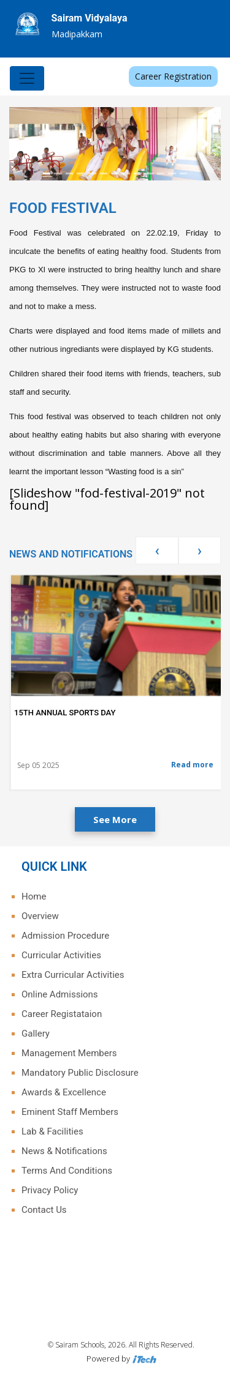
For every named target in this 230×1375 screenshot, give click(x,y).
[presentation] (157, 550)
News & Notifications (64, 1151)
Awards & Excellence (63, 1092)
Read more (192, 764)
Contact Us (44, 1209)
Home (33, 896)
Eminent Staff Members (69, 1111)
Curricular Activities (61, 955)
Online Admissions (59, 994)
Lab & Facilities (52, 1131)
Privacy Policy (49, 1190)
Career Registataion (61, 1013)
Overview (40, 916)
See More (115, 819)
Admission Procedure (65, 935)
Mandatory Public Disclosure (80, 1072)
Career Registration (173, 76)
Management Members (69, 1053)
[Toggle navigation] (27, 78)
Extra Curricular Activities (72, 974)
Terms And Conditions (66, 1170)
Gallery (35, 1033)
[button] (25, 144)
